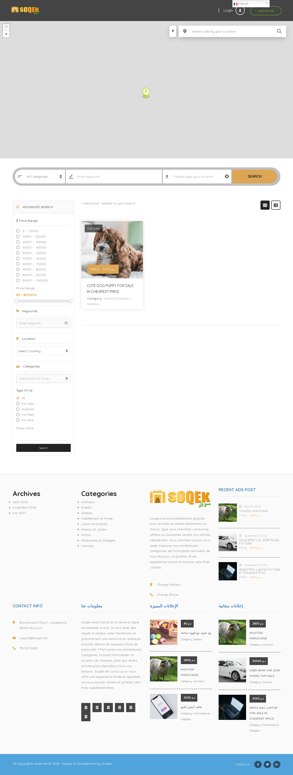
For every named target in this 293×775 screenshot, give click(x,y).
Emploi (86, 507)
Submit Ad (266, 11)
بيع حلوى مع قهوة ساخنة (196, 633)
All (23, 398)
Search (255, 176)
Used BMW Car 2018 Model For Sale (259, 541)
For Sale (28, 404)
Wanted (28, 409)
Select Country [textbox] (29, 351)
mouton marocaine (253, 511)
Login (234, 10)
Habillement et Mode (97, 518)
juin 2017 (19, 513)
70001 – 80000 (34, 269)
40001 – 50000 (34, 253)
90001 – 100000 (35, 280)
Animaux (93, 304)
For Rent (28, 415)
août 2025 (20, 502)
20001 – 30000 (34, 242)
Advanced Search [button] (34, 207)
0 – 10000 (30, 231)
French (241, 4)
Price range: (25, 288)
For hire (27, 420)
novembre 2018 (24, 507)
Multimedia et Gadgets (98, 540)
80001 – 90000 (34, 275)
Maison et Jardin (93, 529)
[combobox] (43, 350)
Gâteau (86, 513)
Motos (86, 535)
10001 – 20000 (34, 236)
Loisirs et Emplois (116, 298)
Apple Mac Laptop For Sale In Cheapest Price (259, 571)
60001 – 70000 (34, 264)
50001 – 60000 (34, 258)
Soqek (107, 764)
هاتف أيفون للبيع (191, 707)
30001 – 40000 (34, 247)
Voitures (87, 546)
